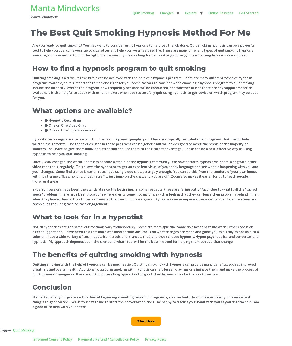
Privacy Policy (155, 339)
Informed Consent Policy (52, 339)
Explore (191, 13)
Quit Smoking (143, 13)
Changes (167, 13)
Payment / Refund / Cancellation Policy (108, 339)
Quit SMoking (23, 330)
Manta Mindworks (65, 8)
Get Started (249, 13)
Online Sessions (220, 13)
